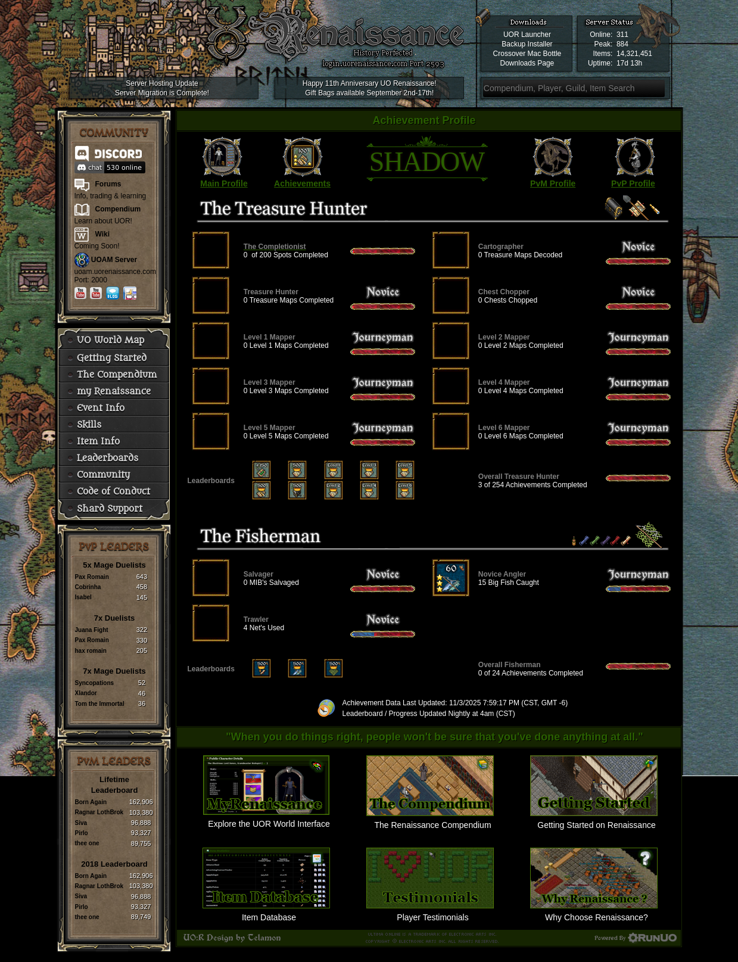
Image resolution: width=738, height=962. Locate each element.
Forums (108, 184)
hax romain (91, 650)
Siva (81, 823)
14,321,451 (634, 53)
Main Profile (223, 183)
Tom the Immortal (99, 704)
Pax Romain (92, 577)
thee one (87, 843)
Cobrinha (88, 587)
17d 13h (629, 63)
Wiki (102, 234)
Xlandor (86, 693)
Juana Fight (91, 630)
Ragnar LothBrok (99, 812)
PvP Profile (633, 183)
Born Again (91, 802)
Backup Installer (527, 44)
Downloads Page (527, 63)
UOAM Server (114, 260)
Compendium (118, 209)
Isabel (83, 597)
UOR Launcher (527, 34)
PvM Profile (552, 183)
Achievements (302, 183)
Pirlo (81, 833)
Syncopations (94, 683)
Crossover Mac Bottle (527, 53)
